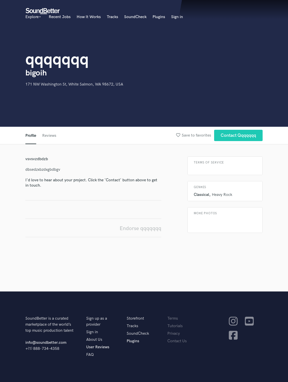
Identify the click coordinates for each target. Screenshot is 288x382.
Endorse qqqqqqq (140, 228)
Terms (172, 318)
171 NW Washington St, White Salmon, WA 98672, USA (74, 84)
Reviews (49, 135)
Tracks (112, 17)
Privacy (173, 333)
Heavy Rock (222, 194)
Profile (30, 135)
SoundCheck (135, 17)
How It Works (89, 17)
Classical (201, 194)
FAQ (90, 354)
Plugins (159, 17)
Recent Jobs (60, 17)
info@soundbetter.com (45, 342)
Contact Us (177, 341)
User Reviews (97, 347)
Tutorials (175, 326)
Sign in (177, 17)
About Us (94, 339)
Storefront (135, 318)
